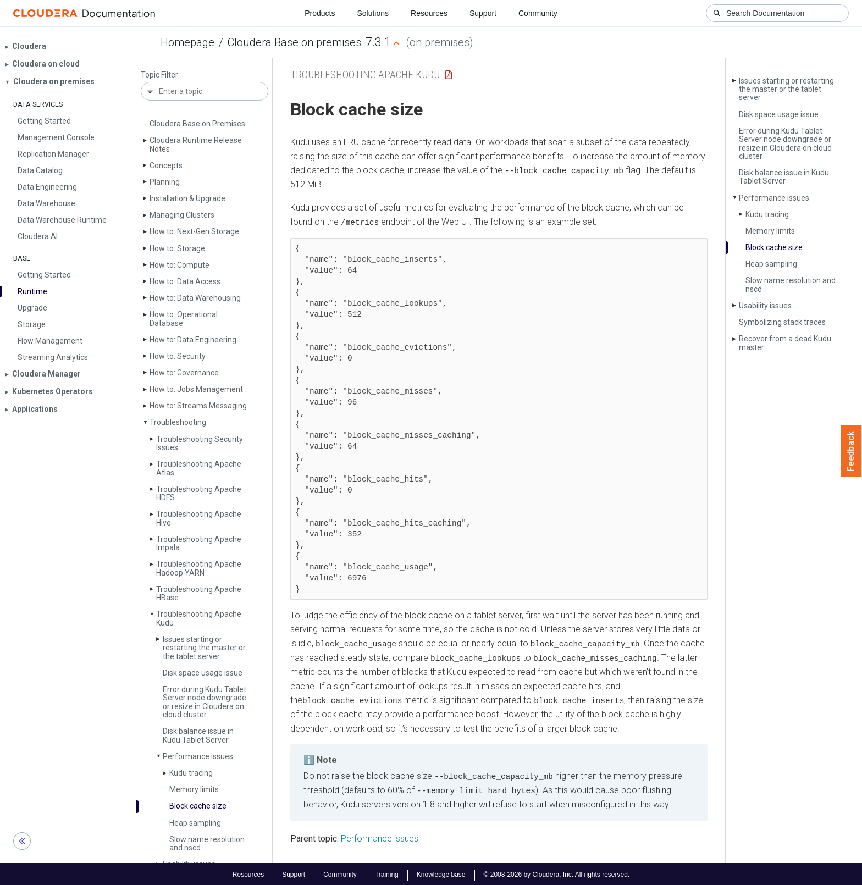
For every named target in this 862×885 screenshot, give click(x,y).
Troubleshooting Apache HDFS (198, 493)
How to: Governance (184, 372)
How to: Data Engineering (193, 339)
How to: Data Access (185, 281)
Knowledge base (441, 873)
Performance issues (198, 756)
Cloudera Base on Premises (197, 123)
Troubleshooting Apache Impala (198, 543)
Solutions (373, 13)
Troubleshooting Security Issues (199, 443)
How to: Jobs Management (196, 389)
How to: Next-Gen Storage (194, 231)
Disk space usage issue (202, 672)
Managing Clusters (182, 215)
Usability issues (765, 305)
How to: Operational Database (184, 318)
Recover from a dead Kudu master (785, 342)
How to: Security (178, 356)
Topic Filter (159, 75)
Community (537, 13)
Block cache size (197, 805)
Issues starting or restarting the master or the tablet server (204, 648)
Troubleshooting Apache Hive (198, 518)
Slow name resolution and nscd (207, 843)
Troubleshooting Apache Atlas (198, 468)
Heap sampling (195, 822)
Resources (429, 13)
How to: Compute (179, 265)
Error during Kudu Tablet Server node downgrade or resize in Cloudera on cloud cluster (204, 702)
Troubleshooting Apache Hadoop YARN (198, 568)
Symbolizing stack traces (782, 322)
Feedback (851, 451)
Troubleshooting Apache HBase (198, 593)
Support (482, 13)
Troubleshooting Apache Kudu (198, 618)
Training (387, 873)
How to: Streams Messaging (198, 405)
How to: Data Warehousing (195, 298)
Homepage (187, 42)
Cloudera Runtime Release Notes (196, 144)
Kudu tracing (191, 772)
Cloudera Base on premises (294, 42)
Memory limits (194, 789)
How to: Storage (177, 248)
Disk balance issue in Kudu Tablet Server (198, 735)
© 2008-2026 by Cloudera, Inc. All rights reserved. (557, 873)
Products (320, 13)
